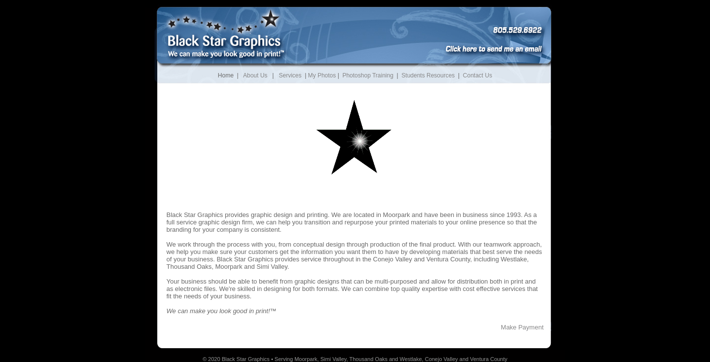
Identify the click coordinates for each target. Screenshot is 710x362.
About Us (255, 75)
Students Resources (428, 75)
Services (290, 75)
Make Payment (522, 327)
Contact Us (477, 75)
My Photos (322, 75)
